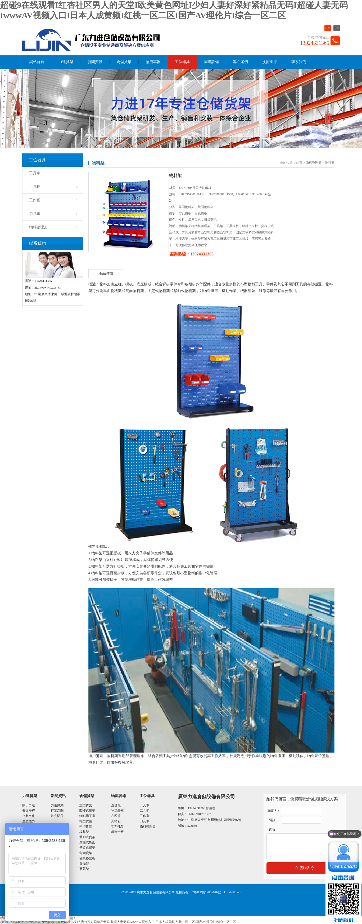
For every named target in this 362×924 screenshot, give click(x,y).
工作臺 (34, 200)
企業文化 (28, 816)
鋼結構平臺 (87, 816)
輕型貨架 (85, 821)
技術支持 (269, 62)
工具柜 (34, 187)
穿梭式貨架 (87, 842)
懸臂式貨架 (87, 848)
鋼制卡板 (117, 832)
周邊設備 (211, 62)
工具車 (34, 173)
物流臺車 (117, 810)
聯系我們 (298, 62)
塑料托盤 (117, 826)
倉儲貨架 (124, 62)
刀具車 (34, 214)
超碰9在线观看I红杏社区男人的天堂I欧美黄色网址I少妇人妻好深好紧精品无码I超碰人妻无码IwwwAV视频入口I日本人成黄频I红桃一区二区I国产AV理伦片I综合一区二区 (118, 922)
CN (327, 28)
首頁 (299, 163)
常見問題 (57, 816)
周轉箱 (116, 821)
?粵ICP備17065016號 (206, 892)
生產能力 (28, 821)
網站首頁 (36, 62)
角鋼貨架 (85, 853)
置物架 (84, 863)
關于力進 (28, 805)
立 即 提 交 (305, 868)
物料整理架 (38, 227)
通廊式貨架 (87, 837)
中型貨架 (85, 826)
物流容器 (153, 62)
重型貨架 (85, 805)
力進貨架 (65, 62)
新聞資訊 (95, 62)
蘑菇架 (84, 869)
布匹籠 (116, 816)
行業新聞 (57, 810)
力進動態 (57, 805)
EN (336, 28)
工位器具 (182, 62)
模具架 (84, 832)
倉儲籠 (116, 805)
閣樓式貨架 (87, 810)
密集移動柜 (87, 858)
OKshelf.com (232, 892)
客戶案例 (240, 62)
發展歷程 (28, 810)
